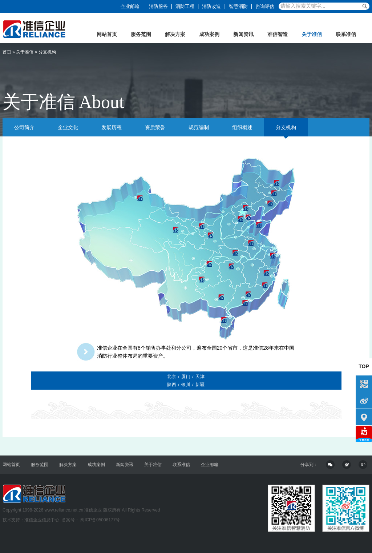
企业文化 (68, 127)
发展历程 (111, 127)
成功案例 (209, 34)
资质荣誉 (155, 127)
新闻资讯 (243, 34)
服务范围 (141, 34)
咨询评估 (264, 6)
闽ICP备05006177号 (99, 519)
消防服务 (158, 6)
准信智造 (277, 34)
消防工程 (184, 6)
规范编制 (199, 127)
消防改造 (211, 6)
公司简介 (24, 127)
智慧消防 (238, 6)
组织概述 (242, 127)
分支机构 (286, 127)
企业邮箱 (130, 6)
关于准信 (312, 34)
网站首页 (107, 34)
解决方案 (175, 34)
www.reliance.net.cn (63, 510)
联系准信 (346, 34)
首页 (7, 52)
